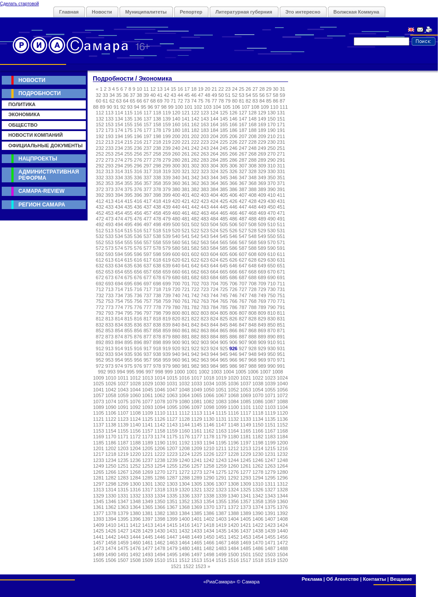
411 (281, 195)
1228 (233, 454)
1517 (245, 560)
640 (176, 265)
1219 (123, 454)
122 (195, 112)
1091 (123, 407)
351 (281, 177)
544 (214, 236)
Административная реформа (48, 175)
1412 (135, 525)
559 (166, 242)
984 (214, 366)
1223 (172, 454)
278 (157, 160)
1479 (172, 548)
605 (224, 254)
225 (224, 142)
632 (100, 265)
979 (166, 366)
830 (272, 318)
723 (205, 289)
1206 (160, 448)
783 (205, 307)
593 (110, 254)
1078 (160, 401)
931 (281, 348)
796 (138, 313)
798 (157, 313)
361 (186, 183)
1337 (196, 495)
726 (233, 289)
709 (262, 283)
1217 (98, 454)
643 (205, 265)
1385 (196, 513)
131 (281, 112)
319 (166, 171)
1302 (160, 484)
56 (261, 95)
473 (110, 218)
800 (176, 313)
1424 (282, 525)
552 (100, 242)
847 (243, 324)
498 (157, 224)
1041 (98, 389)
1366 (160, 507)
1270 (160, 472)
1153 (98, 431)
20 (207, 89)
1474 (111, 548)
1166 (258, 431)
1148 (233, 424)
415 (128, 201)
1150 (258, 424)
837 (148, 324)
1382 (160, 513)
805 (224, 313)
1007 (265, 371)
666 (233, 271)
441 (186, 207)
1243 (221, 460)
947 (243, 354)
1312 (282, 484)
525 (224, 230)
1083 (221, 401)
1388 (233, 513)
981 (186, 366)
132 (100, 118)
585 (224, 248)
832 (100, 324)
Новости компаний (35, 135)
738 (157, 295)
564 (214, 242)
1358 (258, 501)
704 (214, 283)
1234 (111, 460)
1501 (245, 554)
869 (262, 330)
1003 (216, 371)
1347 (123, 501)
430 (272, 201)
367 (243, 183)
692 (100, 283)
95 (143, 107)
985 (224, 366)
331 (281, 171)
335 (128, 177)
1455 (270, 537)
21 (214, 89)
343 (205, 177)
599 (166, 254)
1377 (98, 513)
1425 (98, 530)
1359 (270, 501)
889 (262, 336)
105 (226, 107)
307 (243, 165)
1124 (135, 419)
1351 (172, 501)
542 (195, 236)
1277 (245, 472)
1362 (111, 507)
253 (110, 153)
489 (262, 218)
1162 (209, 431)
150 (272, 118)
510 (272, 224)
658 (157, 271)
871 (281, 330)
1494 (160, 554)
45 (187, 95)
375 (128, 189)
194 (119, 136)
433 (110, 207)
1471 (270, 542)
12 (152, 89)
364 (214, 183)
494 (119, 224)
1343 (270, 495)
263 (205, 153)
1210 (209, 448)
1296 (282, 477)
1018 (209, 377)
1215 (270, 448)
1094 (160, 407)
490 (272, 218)
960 (176, 359)
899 (166, 342)
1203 (123, 448)
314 (119, 171)
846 (233, 324)
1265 (98, 472)
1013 (147, 377)
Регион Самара (41, 205)
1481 (196, 548)
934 (119, 354)
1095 (172, 407)
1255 (172, 466)
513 (110, 230)
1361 (98, 507)
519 (166, 230)
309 (262, 165)
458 (157, 213)
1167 (270, 431)
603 (205, 254)
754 (119, 301)
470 (272, 213)
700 (176, 283)
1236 (135, 460)
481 (186, 218)
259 (166, 153)
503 (205, 224)
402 (195, 195)
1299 (123, 484)
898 (157, 342)
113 (110, 112)
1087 (270, 401)
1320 (184, 489)
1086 (258, 401)
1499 (221, 554)
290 (272, 160)
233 (110, 148)
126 (233, 112)
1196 (233, 442)
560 (176, 242)
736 (138, 295)
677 (148, 277)
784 (214, 307)
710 (272, 283)
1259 (221, 466)
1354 (209, 501)
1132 (233, 419)
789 (262, 307)
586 (233, 248)
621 (186, 260)
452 (100, 213)
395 (128, 195)
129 (262, 112)
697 (148, 283)
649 (262, 265)
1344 (282, 495)
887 (243, 336)
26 (248, 89)
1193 (196, 442)
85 (268, 100)
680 (176, 277)
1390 (258, 513)
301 (186, 165)
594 (119, 254)
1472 (282, 542)
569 (262, 242)
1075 (123, 401)
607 (243, 254)
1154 (111, 431)
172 (100, 130)
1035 (221, 383)
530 (272, 230)
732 (100, 295)
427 (243, 201)
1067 (221, 395)
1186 (111, 442)
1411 (123, 525)
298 (157, 165)
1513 (196, 560)
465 (224, 213)
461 (186, 213)
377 (148, 189)
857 (148, 330)
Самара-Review (41, 191)
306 (233, 165)
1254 (160, 466)
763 (205, 301)
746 (233, 295)
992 (102, 371)
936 (138, 354)
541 (186, 236)
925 (224, 348)
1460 (135, 542)
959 (166, 359)
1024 (282, 377)
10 (139, 89)
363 (205, 183)
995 (131, 371)
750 (272, 295)
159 (166, 124)
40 (152, 95)
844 (214, 324)
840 (176, 324)
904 (214, 342)
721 (186, 289)
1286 (160, 477)
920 (176, 348)
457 (148, 213)
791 (281, 307)
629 (262, 260)
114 (119, 112)
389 (262, 189)
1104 (282, 407)
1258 (209, 466)
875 (128, 336)
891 (281, 336)
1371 (221, 507)
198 (157, 136)
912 (100, 348)
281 (186, 160)
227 (243, 142)
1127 (172, 419)
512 (100, 230)
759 (166, 301)
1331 (123, 495)
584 (214, 248)
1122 (111, 419)
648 (252, 265)
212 (100, 142)
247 (243, 148)
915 (128, 348)
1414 (160, 525)
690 (272, 277)
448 (252, 207)
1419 (221, 525)
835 (128, 324)
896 (138, 342)
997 (149, 371)
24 (234, 89)
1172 (135, 436)
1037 (245, 383)
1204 (135, 448)
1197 (245, 442)
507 (243, 224)
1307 (221, 484)
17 (187, 89)
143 (205, 118)
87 (282, 100)
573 (110, 248)
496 (138, 224)
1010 (111, 377)
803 (205, 313)
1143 (172, 424)
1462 (160, 542)
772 (100, 307)
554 (119, 242)
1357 (245, 501)
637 (148, 265)
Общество (23, 125)
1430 (160, 530)
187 (243, 130)
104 (217, 107)
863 (205, 330)
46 (194, 95)
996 (140, 371)
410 (272, 195)
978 (157, 366)
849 (262, 324)
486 (233, 218)
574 (119, 248)
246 (233, 148)
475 (128, 218)
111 (284, 107)
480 (176, 218)
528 (252, 230)
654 (119, 271)
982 (195, 366)
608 (252, 254)
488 (252, 218)
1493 (147, 554)
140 (176, 118)
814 (119, 318)
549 (262, 236)
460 (176, 213)
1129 (196, 419)
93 (129, 107)
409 (262, 195)
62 (112, 100)
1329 (98, 495)
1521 (176, 566)
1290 (209, 477)
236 (138, 148)
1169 (98, 436)
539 (166, 236)
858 (157, 330)
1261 (245, 466)
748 (252, 295)
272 (100, 160)
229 (262, 142)
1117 (245, 413)
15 (173, 89)
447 (243, 207)
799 (166, 313)
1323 (221, 489)
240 (176, 148)
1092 (135, 407)
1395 (123, 519)
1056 (282, 389)
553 (110, 242)
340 (176, 177)
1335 (172, 495)
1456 (282, 537)
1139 (123, 424)
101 (188, 107)
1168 (282, 431)
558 (157, 242)
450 (272, 207)
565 (224, 242)
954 (119, 359)
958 (157, 359)
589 (262, 248)
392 (100, 195)
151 (281, 118)
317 (148, 171)
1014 (160, 377)
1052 (233, 389)
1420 (233, 525)
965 (224, 359)
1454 (258, 537)
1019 (221, 377)
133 (110, 118)
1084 (233, 401)
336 (138, 177)
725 (224, 289)
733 (110, 295)
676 (138, 277)
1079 (172, 401)
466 (233, 213)
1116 (233, 413)
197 (148, 136)
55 (255, 95)
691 (281, 277)
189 (262, 130)
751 (281, 295)
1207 (172, 448)
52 (234, 95)
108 (255, 107)
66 (139, 100)
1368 (184, 507)
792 (100, 313)
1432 (184, 530)
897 (148, 342)
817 (148, 318)
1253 (147, 466)
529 (262, 230)
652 (100, 271)
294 (119, 165)
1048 (184, 389)
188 (252, 130)
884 (214, 336)
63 (118, 100)
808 (252, 313)
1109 (147, 413)
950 (272, 354)
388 (252, 189)
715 (128, 289)
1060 (135, 395)
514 (119, 230)
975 (128, 366)
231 (281, 142)
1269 (147, 472)
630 (272, 260)
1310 (258, 484)
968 (252, 359)
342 (195, 177)
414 (119, 201)
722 (195, 289)
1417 (196, 525)
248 (252, 148)
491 (281, 218)
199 (166, 136)
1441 (98, 537)
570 (272, 242)
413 (110, 201)
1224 (184, 454)
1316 (135, 489)
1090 (111, 407)
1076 (135, 401)
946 (233, 354)
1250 (111, 466)
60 (98, 100)
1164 (233, 431)
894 (119, 342)
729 (262, 289)
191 (281, 130)
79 (227, 100)
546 (233, 236)
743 (205, 295)
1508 (135, 560)
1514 (209, 560)
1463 (172, 542)
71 (173, 100)
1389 (245, 513)
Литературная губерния (243, 11)
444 (214, 207)
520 (176, 230)
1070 (258, 395)
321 (186, 171)
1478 (160, 548)
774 (119, 307)
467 (243, 213)
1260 (233, 466)
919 (166, 348)
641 (186, 265)
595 (128, 254)
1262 (258, 466)
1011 (123, 377)
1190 (160, 442)
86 (275, 100)
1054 (258, 389)
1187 (123, 442)
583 (205, 248)
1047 (172, 389)
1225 (196, 454)
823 (205, 318)
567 (243, 242)
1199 (270, 442)
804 (214, 313)
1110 (160, 413)
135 (128, 118)
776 (138, 307)
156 (138, 124)
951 (281, 354)
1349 (147, 501)
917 (148, 348)
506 (233, 224)
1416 (184, 525)
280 (176, 160)
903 (205, 342)
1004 (228, 371)
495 (128, 224)
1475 (123, 548)
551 (281, 236)
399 (166, 195)
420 (176, 201)
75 (200, 100)
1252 (135, 466)
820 (176, 318)
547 (243, 236)
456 (138, 213)
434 (119, 207)
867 (243, 330)
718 (157, 289)
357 (148, 183)
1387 (221, 513)
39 (146, 95)
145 (224, 118)
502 (195, 224)
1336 (184, 495)
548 (252, 236)
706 (233, 283)
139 (166, 118)
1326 (258, 489)
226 (233, 142)
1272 (184, 472)
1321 (196, 489)
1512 (184, 560)
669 (262, 271)
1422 (258, 525)
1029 (147, 383)
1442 (111, 537)
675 (128, 277)
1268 (135, 472)
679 (166, 277)
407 (243, 195)
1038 (258, 383)
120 (176, 112)
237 (148, 148)
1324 (233, 489)
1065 (196, 395)
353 (110, 183)
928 (252, 348)
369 (262, 183)
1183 (270, 436)
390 (272, 189)
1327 (270, 489)
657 (148, 271)
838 (157, 324)
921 (186, 348)
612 (100, 260)
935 (128, 354)
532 (100, 236)
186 (233, 130)
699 (166, 283)
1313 (98, 489)
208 (252, 136)
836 (138, 324)
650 (272, 265)
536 (138, 236)
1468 (233, 542)
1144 (184, 424)
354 (119, 183)
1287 (172, 477)
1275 (221, 472)
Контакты (374, 579)
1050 (209, 389)
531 (281, 230)
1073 (98, 401)
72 (180, 100)
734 (119, 295)
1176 (184, 436)
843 (205, 324)
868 (252, 330)
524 (214, 230)
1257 (196, 466)
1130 (209, 419)
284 (214, 160)
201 (186, 136)
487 (243, 218)
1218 (111, 454)
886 (233, 336)
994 (121, 371)
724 (214, 289)
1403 (221, 519)
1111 (172, 413)
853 (110, 330)
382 (195, 189)
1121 (98, 419)
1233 (98, 460)
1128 (184, 419)
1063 (172, 395)
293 (110, 165)
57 (268, 95)
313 (110, 171)
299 (166, 165)
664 (214, 271)
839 (166, 324)
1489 (98, 554)
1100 (233, 407)
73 (187, 100)
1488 (282, 548)
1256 (184, 466)
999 (169, 371)
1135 (270, 419)
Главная (69, 11)
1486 (258, 548)
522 (195, 230)
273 (110, 160)
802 (195, 313)
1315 (123, 489)
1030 (160, 383)
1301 (147, 484)
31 (282, 89)
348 (252, 177)
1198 (258, 442)
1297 (98, 484)
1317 (147, 489)
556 (138, 242)
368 (252, 183)
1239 (172, 460)
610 (272, 254)
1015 (172, 377)
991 (281, 366)
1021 (245, 377)
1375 (270, 507)
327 (243, 171)
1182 (258, 436)
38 (139, 95)
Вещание (401, 579)
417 (148, 201)
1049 (196, 389)
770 (272, 301)
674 (119, 277)
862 (195, 330)
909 (262, 342)
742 (195, 295)
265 (224, 153)
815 (128, 318)
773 (110, 307)
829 (262, 318)
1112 (184, 413)
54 (248, 95)
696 (138, 283)
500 (176, 224)
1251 (123, 466)
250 (272, 148)
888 (252, 336)
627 (243, 260)
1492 (135, 554)
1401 (196, 519)
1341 (245, 495)
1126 (160, 419)
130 (272, 112)
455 (128, 213)
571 (281, 242)
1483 (221, 548)
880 (176, 336)
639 (166, 265)
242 (195, 148)
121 (186, 112)
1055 (270, 389)
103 (208, 107)
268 (252, 153)
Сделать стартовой (19, 3)
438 (157, 207)
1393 (98, 519)
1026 (111, 383)
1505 (98, 560)
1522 (188, 566)
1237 (147, 460)
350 (272, 177)
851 (281, 324)
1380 (135, 513)
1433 (196, 530)
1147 (221, 424)
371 (281, 183)
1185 (98, 442)
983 (205, 366)
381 (186, 189)
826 (233, 318)
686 (233, 277)
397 (148, 195)
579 (166, 248)
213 (110, 142)
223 (205, 142)
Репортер (191, 11)
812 (100, 318)
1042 (111, 389)
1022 (258, 377)
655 (128, 271)
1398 (160, 519)
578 (157, 248)
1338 (209, 495)
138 (157, 118)
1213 (245, 448)
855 (128, 330)
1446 (160, 537)
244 (214, 148)
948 (252, 354)
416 (138, 201)
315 (128, 171)
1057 (98, 395)
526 (233, 230)
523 (205, 230)
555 (128, 242)
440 (176, 207)
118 (157, 112)
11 (146, 89)
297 (148, 165)
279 (166, 160)
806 (233, 313)
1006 (253, 371)
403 (205, 195)
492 (100, 224)
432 (100, 207)
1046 (160, 389)
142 (195, 118)
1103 (270, 407)
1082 (209, 401)
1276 (233, 472)
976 (138, 366)
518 (157, 230)
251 (281, 148)
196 (138, 136)
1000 (179, 371)
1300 (135, 484)
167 (243, 124)
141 (186, 118)
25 (241, 89)
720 (176, 289)
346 (233, 177)
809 (262, 313)
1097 (196, 407)
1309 (245, 484)
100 (179, 107)
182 (195, 130)
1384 (184, 513)
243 (205, 148)
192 (100, 136)
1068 (233, 395)
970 (272, 359)
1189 (147, 442)
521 (186, 230)
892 (100, 342)
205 (224, 136)
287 (243, 160)
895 (128, 342)
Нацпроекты (37, 159)
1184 (282, 436)
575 (128, 248)
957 (148, 359)
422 (195, 201)
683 (205, 277)
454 (119, 213)
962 (195, 359)
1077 (147, 401)
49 (214, 95)
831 (281, 318)
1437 (245, 530)
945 (224, 354)
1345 (98, 501)
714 (119, 289)
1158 (160, 431)
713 (110, 289)
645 (224, 265)
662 (195, 271)
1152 (282, 424)
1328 (282, 489)
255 (128, 153)
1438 (258, 530)
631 (281, 260)
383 (205, 189)
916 (138, 348)
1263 (270, 466)
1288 (184, 477)
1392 (282, 513)
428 (252, 201)
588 (252, 248)
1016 (184, 377)
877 (148, 336)
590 (272, 248)
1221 (147, 454)
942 (195, 354)
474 (119, 218)
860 (176, 330)
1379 (123, 513)
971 (281, 359)
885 (224, 336)
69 (159, 100)
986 (233, 366)
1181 (245, 436)
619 (166, 260)
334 (119, 177)
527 (243, 230)
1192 (184, 442)
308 (252, 165)
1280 (282, 472)
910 (272, 342)
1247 (270, 460)
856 (138, 330)
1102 (258, 407)
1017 (196, 377)
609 (262, 254)
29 (268, 89)
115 (128, 112)
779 (166, 307)
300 (176, 165)
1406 (258, 519)
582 (195, 248)
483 (205, 218)
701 (186, 283)
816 (138, 318)
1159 (172, 431)
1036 (233, 383)
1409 (98, 525)
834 (119, 324)
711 (281, 283)
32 (98, 95)
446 (233, 207)
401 (186, 195)
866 (233, 330)
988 (252, 366)
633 (110, 265)
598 (157, 254)
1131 (221, 419)
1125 (147, 419)
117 (148, 112)
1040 (282, 383)
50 (221, 95)
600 (176, 254)
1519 (270, 560)
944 (214, 354)
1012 (135, 377)
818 (157, 318)
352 (100, 183)
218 (157, 142)
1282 (111, 477)
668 (252, 271)
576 (138, 248)
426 (233, 201)
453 (110, 213)
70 (166, 100)
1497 (196, 554)
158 (157, 124)
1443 (123, 537)
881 (186, 336)
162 (195, 124)
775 (128, 307)
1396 (135, 519)
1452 (233, 537)
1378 (111, 513)
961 (186, 359)
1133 (245, 419)
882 (195, 336)
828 (252, 318)
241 (186, 148)
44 (180, 95)
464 (214, 213)
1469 (245, 542)
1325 (245, 489)
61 (105, 100)
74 (194, 100)
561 (186, 242)
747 (243, 295)
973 (110, 366)
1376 (282, 507)
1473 (98, 548)
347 (243, 177)
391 (281, 189)
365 (224, 183)
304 (214, 165)
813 (110, 318)
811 (281, 313)
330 (272, 171)
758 (157, 301)
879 (166, 336)
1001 (192, 371)
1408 (282, 519)
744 (214, 295)
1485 (245, 548)
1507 (123, 560)
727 (243, 289)
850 (272, 324)
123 (205, 112)
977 (148, 366)
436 (138, 207)
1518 (258, 560)
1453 (245, 537)
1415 (172, 525)
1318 (160, 489)
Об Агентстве (342, 579)
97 (157, 107)
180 (176, 130)
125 (224, 112)
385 (224, 189)
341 (186, 177)
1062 (160, 395)
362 (195, 183)
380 (176, 189)
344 (214, 177)
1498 (209, 554)
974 (119, 366)
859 (166, 330)
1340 (233, 495)
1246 (258, 460)
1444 (135, 537)
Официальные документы (45, 145)
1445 (147, 537)
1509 (147, 560)
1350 (160, 501)
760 (176, 301)
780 (176, 307)
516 (138, 230)
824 (214, 318)
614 (119, 260)
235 (128, 148)
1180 (233, 436)
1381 (147, 513)
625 (224, 260)
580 (176, 248)
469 (262, 213)
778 (157, 307)
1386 (209, 513)
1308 (233, 484)
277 (148, 160)
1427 (123, 530)
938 (157, 354)
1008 (277, 371)
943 (205, 354)
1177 (196, 436)
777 (148, 307)
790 (272, 307)
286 (233, 160)
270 (272, 153)
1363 (123, 507)
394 (119, 195)
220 (176, 142)
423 (205, 201)
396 (138, 195)
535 (128, 236)
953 (110, 359)
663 (205, 271)
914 (119, 348)
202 (195, 136)
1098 (209, 407)
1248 (282, 460)
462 (195, 213)
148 (252, 118)
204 (214, 136)
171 (281, 124)
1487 (270, 548)
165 (224, 124)
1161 (196, 431)
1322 (209, 489)
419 (166, 201)
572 (100, 248)
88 (95, 107)
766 (233, 301)
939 (166, 354)
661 (186, 271)
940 (176, 354)
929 (262, 348)
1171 (123, 436)
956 (138, 359)
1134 (258, 419)
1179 (221, 436)
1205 (147, 448)
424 (214, 201)
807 (243, 313)
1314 (111, 489)
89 (102, 107)
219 (166, 142)
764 (214, 301)
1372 (233, 507)
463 (205, 213)
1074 (111, 401)
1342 (258, 495)
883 (205, 336)
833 (110, 324)
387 (243, 189)
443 (205, 207)
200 (176, 136)
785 (224, 307)
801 (186, 313)
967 (243, 359)
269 (262, 153)
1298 (111, 484)
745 (224, 295)
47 (200, 95)
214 (119, 142)
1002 (204, 371)
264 (214, 153)
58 (275, 95)
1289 (196, 477)
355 (128, 183)
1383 (172, 513)
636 (138, 265)
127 (243, 112)
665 (224, 271)
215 (128, 142)
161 (186, 124)
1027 (123, 383)
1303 (172, 484)
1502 (258, 554)
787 (243, 307)
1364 (135, 507)
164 (214, 124)
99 (170, 107)
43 (173, 95)
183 (205, 130)
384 (214, 189)
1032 (184, 383)
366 (233, 183)
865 (224, 330)
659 (166, 271)
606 (233, 254)
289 (262, 160)
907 (243, 342)
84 (261, 100)
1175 (172, 436)
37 (132, 95)
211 (281, 136)
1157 (147, 431)
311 (281, 165)
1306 (209, 484)
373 (110, 189)
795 (128, 313)
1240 (184, 460)
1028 (135, 383)
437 (148, 207)
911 (281, 342)
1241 (196, 460)
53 (241, 95)
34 (112, 95)
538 (157, 236)
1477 (147, 548)
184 (214, 130)
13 (159, 89)
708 (252, 283)
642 (195, 265)
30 (275, 89)
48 (207, 95)
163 (205, 124)
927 (243, 348)
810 (272, 313)
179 (166, 130)
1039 (270, 383)
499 (166, 224)
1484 (233, 548)
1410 (111, 525)
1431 (172, 530)
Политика (21, 104)
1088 (282, 401)
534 (119, 236)
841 (186, 324)
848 (252, 324)
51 (227, 95)
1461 (147, 542)
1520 (282, 560)
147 (243, 118)
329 (262, 171)
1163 (221, 431)
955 (128, 359)
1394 (111, 519)
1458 (111, 542)
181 (186, 130)
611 (281, 254)
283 (205, 160)
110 (274, 107)
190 (272, 130)
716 (138, 289)
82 (248, 100)
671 (281, 271)
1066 (209, 395)
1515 (221, 560)
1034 (209, 383)
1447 (172, 537)
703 (205, 283)
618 (157, 260)
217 (148, 142)
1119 (270, 413)
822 (195, 318)
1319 (172, 489)
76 (207, 100)
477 (148, 218)
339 (166, 177)
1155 (123, 431)
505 (224, 224)
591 (281, 248)
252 (100, 153)
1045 (147, 389)
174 (119, 130)
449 (262, 207)
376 (138, 189)
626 (233, 260)
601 (186, 254)
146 (233, 118)
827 (243, 318)
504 (214, 224)
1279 (270, 472)
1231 (270, 454)
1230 (258, 454)
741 (186, 295)
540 (176, 236)
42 (166, 95)
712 (100, 289)
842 (195, 324)
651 (281, 265)
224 (214, 142)
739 (166, 295)
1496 (184, 554)
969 (262, 359)
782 (195, 307)
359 (166, 183)
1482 (209, 548)
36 (125, 95)
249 (262, 148)
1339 (221, 495)
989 (262, 366)
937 (148, 354)
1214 (258, 448)
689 (262, 277)
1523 (200, 566)
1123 (123, 419)
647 (243, 265)
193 (110, 136)
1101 (245, 407)
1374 (258, 507)
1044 (135, 389)
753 (110, 301)
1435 (221, 530)
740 (176, 295)
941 (186, 354)
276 (138, 160)
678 (157, 277)
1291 (221, 477)
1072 (282, 395)
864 (214, 330)
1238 (160, 460)
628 (252, 260)
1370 (209, 507)
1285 (147, 477)
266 (233, 153)
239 (166, 148)
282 (195, 160)
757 (148, 301)
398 (157, 195)
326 (233, 171)
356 (138, 183)
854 (119, 330)
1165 (245, 431)
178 (157, 130)
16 (180, 89)
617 (148, 260)
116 (138, 112)
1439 (270, 530)
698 (157, 283)
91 (116, 107)
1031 (172, 383)
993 (111, 371)
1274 (209, 472)
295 (128, 165)
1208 (184, 448)
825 (224, 318)
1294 (258, 477)
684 (214, 277)
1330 (111, 495)
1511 (172, 560)
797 (148, 313)
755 (128, 301)
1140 (135, 424)
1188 (135, 442)
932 (100, 354)
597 (148, 254)
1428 (135, 530)
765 (224, 301)
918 (157, 348)
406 (233, 195)
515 (128, 230)
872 (100, 336)
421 (186, 201)
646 (233, 265)
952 (100, 359)
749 (262, 295)
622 (195, 260)
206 (233, 136)
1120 (282, 413)
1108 (135, 413)
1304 (184, 484)
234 (119, 148)
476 (138, 218)
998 (159, 371)
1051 (221, 389)
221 (186, 142)
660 (176, 271)
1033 (196, 383)
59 (282, 95)
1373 (245, 507)
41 (159, 95)
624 (214, 260)
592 (100, 254)
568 (252, 242)
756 (138, 301)
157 (148, 124)
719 (166, 289)
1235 (123, 460)
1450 (209, 537)
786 (233, 307)
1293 (245, 477)
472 (100, 218)
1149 (245, 424)
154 (119, 124)
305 (224, 165)
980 (176, 366)
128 (252, 112)
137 (148, 118)
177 (148, 130)
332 (100, 177)
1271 (172, 472)
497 (148, 224)
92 (123, 107)
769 (262, 301)
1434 (209, 530)
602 (195, 254)
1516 (233, 560)
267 (243, 153)
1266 (111, 472)
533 (110, 236)
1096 (184, 407)
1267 (123, 472)
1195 (221, 442)
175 (128, 130)
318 (157, 171)
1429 (147, 530)
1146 (209, 424)
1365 (147, 507)
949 (262, 354)
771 (281, 301)
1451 (221, 537)
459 (166, 213)
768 (252, 301)
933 (110, 354)
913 (110, 348)
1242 (209, 460)
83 (255, 100)
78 (221, 100)
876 (138, 336)
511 (281, 224)
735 (128, 295)
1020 (233, 377)
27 (255, 89)
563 (205, 242)
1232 (282, 454)
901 (186, 342)
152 (100, 124)
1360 (282, 501)
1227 (221, 454)
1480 (184, 548)
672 (100, 277)
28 (261, 89)
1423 (270, 525)
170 (272, 124)
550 (272, 236)
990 (272, 366)
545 (224, 236)
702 (195, 283)
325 (224, 171)
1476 (135, 548)
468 (252, 213)
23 (227, 89)
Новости (102, 11)
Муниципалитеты (146, 11)
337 (148, 177)
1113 (196, 413)
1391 (270, 513)
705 (224, 283)
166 (233, 124)
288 (252, 160)
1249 (98, 466)
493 (110, 224)
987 (243, 366)
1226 (209, 454)
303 (205, 165)
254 (119, 153)
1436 (233, 530)
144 (214, 118)
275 (128, 160)
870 (272, 330)
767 (243, 301)
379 (166, 189)
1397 (147, 519)
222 (195, 142)
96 (150, 107)
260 (176, 153)
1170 (111, 436)
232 (100, 148)
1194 (209, 442)
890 (272, 336)
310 (272, 165)
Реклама (312, 579)
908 (252, 342)
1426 (111, 530)
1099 (221, 407)
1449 (196, 537)
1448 (184, 537)
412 (100, 201)
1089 (98, 407)
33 (105, 95)
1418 (209, 525)
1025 (98, 383)
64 (125, 100)
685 (224, 277)
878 (157, 336)
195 (128, 136)
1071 (270, 395)
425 (224, 201)
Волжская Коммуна (357, 11)
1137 (98, 424)
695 (128, 283)
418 (157, 201)
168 (252, 124)
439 (166, 207)
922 (195, 348)
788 (252, 307)
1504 (282, 554)
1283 (123, 477)
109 (264, 107)
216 (138, 142)
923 (205, 348)
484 (214, 218)
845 (224, 324)
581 (186, 248)
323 (205, 171)
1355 (221, 501)
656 (138, 271)
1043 (123, 389)
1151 (270, 424)
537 (148, 236)
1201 (98, 448)
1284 (135, 477)
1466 (209, 542)
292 (100, 165)
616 (138, 260)
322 (195, 171)
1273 (196, 472)
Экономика (24, 114)
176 (138, 130)
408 (252, 195)
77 (214, 100)
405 (224, 195)
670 (272, 271)
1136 (282, 419)
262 (195, 153)
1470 (258, 542)
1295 (270, 477)
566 (233, 242)
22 (221, 89)
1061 (147, 395)
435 (128, 207)
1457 (98, 542)
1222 (160, 454)
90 (109, 107)
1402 (209, 519)
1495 (172, 554)
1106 (111, 413)
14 (166, 89)
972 (100, 366)
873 (110, 336)
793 (110, 313)
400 (176, 195)
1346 (111, 501)
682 (195, 277)
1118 (258, 413)
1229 (245, 454)
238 (157, 148)
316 (138, 171)
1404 (233, 519)
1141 (147, 424)
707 (243, 283)
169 (262, 124)
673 (110, 277)
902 (195, 342)
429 (262, 201)
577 (148, 248)
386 (233, 189)
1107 (123, 413)
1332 (135, 495)
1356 (233, 501)
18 (194, 89)
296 (138, 165)
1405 (245, 519)
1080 (184, 401)
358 (157, 183)
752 (100, 301)
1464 (184, 542)
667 (243, 271)
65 (132, 100)
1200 (282, 442)
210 (272, 136)
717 (148, 289)
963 (205, 359)
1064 (184, 395)
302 (195, 165)
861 (186, 330)
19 (200, 89)
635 (128, 265)
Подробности (39, 93)
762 (195, 301)
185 (224, 130)
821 (186, 318)
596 (138, 254)
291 (281, 160)
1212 (233, 448)
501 (186, 224)
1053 (245, 389)
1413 (147, 525)
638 (157, 265)
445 (224, 207)
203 (205, 136)
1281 (98, 477)
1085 (245, 401)
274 (119, 160)
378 (157, 189)
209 (262, 136)
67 (146, 100)
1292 (233, 477)
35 (118, 95)
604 (214, 254)
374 (119, 189)
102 (198, 107)
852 (100, 330)
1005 (241, 371)
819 (166, 318)
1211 (221, 448)
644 (214, 265)
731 (281, 289)
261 (186, 153)
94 (136, 107)
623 (205, 260)
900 (176, 342)
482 (195, 218)
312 (100, 171)
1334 (160, 495)
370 (272, 183)
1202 (111, 448)
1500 (233, 554)
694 (119, 283)
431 (281, 201)
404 (214, 195)
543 (205, 236)
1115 (221, 413)
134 (119, 118)
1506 (111, 560)
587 (243, 248)
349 (262, 177)
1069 (245, 395)
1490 (111, 554)
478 (157, 218)
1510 (160, 560)
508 (252, 224)
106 (236, 107)
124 (214, 112)
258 (157, 153)
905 (224, 342)
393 (110, 195)
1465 (196, 542)
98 (163, 107)
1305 (196, 484)
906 (233, 342)
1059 (123, 395)
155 (128, 124)
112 (100, 112)
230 (272, 142)
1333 (147, 495)
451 (281, 207)
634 (119, 265)
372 (100, 189)
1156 (135, 431)
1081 (196, 401)
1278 (258, 472)
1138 (111, 424)
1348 (135, 501)
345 (224, 177)
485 (224, 218)
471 (281, 213)
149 (262, 118)
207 (243, 136)
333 (110, 177)
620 (176, 260)
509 (262, 224)
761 (186, 301)
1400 (184, 519)
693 (110, 283)
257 (148, 153)
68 (152, 100)
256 (138, 153)
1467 (221, 542)
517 (148, 230)
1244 (233, 460)
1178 (209, 436)
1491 (123, 554)
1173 (147, 436)
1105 (98, 413)
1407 (270, 519)
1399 (172, 519)
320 (176, 171)
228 (252, 142)
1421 (245, 525)
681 (186, 277)
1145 (196, 424)
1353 (196, 501)
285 (224, 160)
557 (148, 242)
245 (224, 148)
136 (138, 118)
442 (195, 207)
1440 (282, 530)
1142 (160, 424)
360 (176, 183)
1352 (184, 501)
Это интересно (302, 11)
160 (176, 124)
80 (234, 100)
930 (272, 348)
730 (272, 289)
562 (195, 242)
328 (252, 171)
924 (214, 348)
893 (110, 342)
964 (214, 359)
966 (233, 359)
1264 (282, 466)
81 (241, 100)
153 (110, 124)
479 (166, 218)
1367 (172, 507)
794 (119, 313)
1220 (135, 454)
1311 (270, 484)
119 (166, 112)
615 (128, 260)
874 (119, 336)
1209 (196, 448)
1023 (270, 377)
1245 (245, 460)
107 (246, 107)
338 (157, 177)
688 (252, 277)
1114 (209, 413)
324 (214, 171)
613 (110, 260)
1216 (282, 448)
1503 (270, 554)
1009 (98, 377)
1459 (123, 542)
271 (281, 153)
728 (252, 289)
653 (110, 271)
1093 (147, 407)
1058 (111, 395)
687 (243, 277)
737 (148, 295)
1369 (196, 507)
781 (186, 307)
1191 (172, 442)
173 (110, 130)
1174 (160, 436)
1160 (184, 431)
